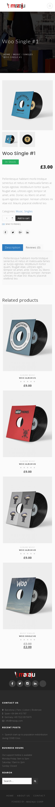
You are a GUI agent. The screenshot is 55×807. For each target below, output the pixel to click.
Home (7, 54)
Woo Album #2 (27, 464)
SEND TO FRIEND (11, 224)
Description (12, 247)
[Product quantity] (8, 218)
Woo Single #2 (27, 636)
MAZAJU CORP (35, 801)
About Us (23, 795)
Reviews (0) (33, 247)
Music (17, 54)
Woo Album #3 (27, 550)
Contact (39, 795)
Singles (28, 54)
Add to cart (23, 218)
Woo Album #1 (27, 378)
